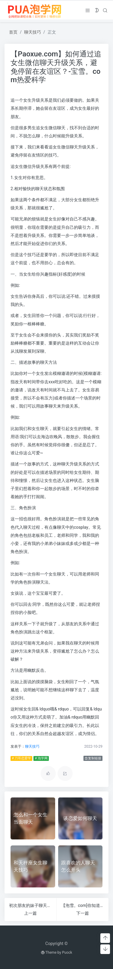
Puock (67, 952)
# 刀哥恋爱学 (21, 758)
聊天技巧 (32, 32)
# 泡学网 (41, 758)
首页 (13, 32)
